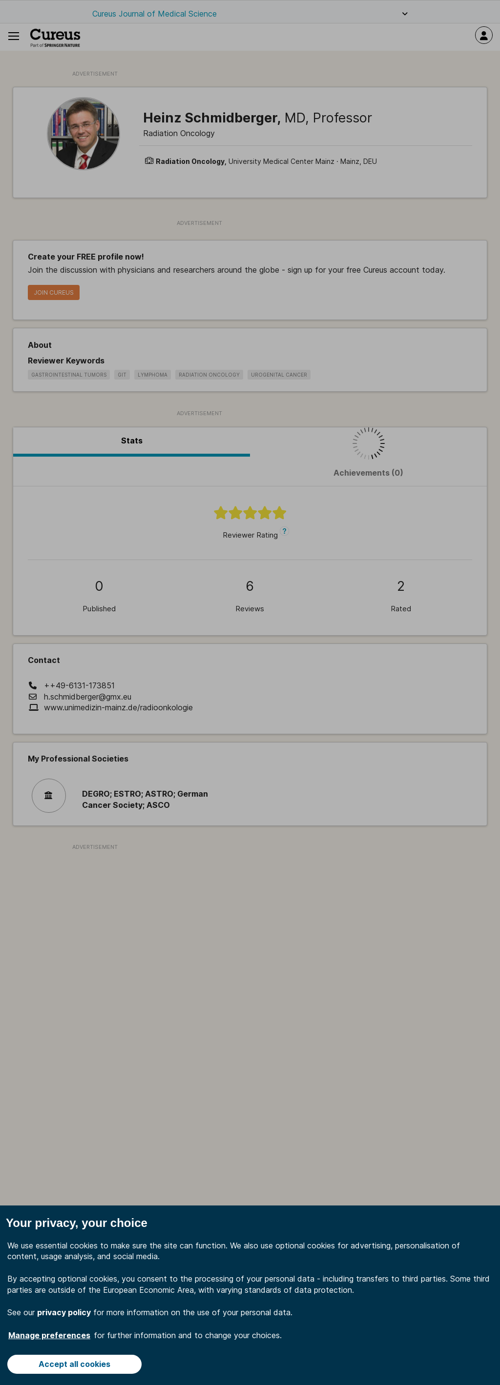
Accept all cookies (74, 1364)
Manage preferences (49, 1335)
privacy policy (64, 1312)
